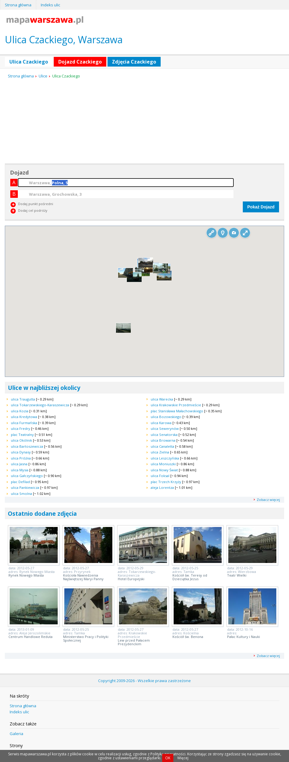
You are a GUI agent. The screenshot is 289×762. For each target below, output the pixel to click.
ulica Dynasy (21, 452)
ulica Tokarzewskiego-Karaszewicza (40, 405)
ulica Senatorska (164, 434)
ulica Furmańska (24, 422)
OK (167, 757)
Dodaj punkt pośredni (35, 203)
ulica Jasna (19, 464)
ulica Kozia (19, 411)
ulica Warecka (162, 399)
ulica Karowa (161, 422)
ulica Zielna (160, 452)
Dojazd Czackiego (80, 61)
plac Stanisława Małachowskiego (177, 411)
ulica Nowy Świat (164, 470)
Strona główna (18, 5)
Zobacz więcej (268, 499)
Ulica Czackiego (28, 61)
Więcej (182, 757)
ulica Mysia (19, 470)
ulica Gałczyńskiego (27, 475)
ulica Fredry (20, 428)
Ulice (43, 76)
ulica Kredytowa (24, 416)
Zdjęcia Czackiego (134, 61)
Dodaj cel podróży (32, 210)
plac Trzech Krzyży (166, 481)
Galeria (16, 733)
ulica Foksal (160, 475)
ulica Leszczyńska (165, 458)
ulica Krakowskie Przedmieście (176, 405)
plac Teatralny (22, 434)
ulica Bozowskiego (166, 416)
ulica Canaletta (162, 446)
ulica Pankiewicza (25, 487)
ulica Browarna (163, 440)
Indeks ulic (50, 5)
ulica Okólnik (21, 440)
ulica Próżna (21, 458)
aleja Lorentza (162, 487)
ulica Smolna (21, 493)
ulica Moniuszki (163, 464)
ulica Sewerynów (165, 428)
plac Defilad (20, 481)
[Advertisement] (50, 121)
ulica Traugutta (23, 399)
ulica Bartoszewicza (27, 446)
